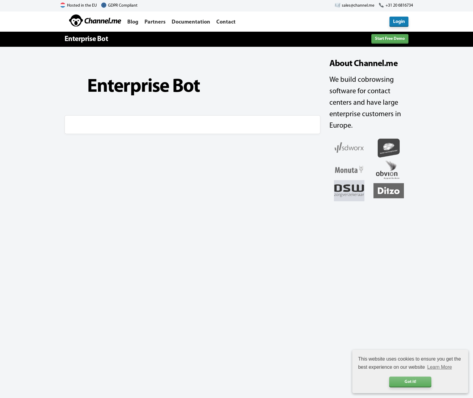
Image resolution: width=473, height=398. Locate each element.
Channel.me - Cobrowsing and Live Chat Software (95, 20)
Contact (226, 22)
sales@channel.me (358, 5)
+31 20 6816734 (399, 5)
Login (399, 21)
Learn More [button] (439, 367)
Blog (132, 22)
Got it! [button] (410, 382)
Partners (155, 22)
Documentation (191, 22)
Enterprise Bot (86, 39)
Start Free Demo (390, 39)
